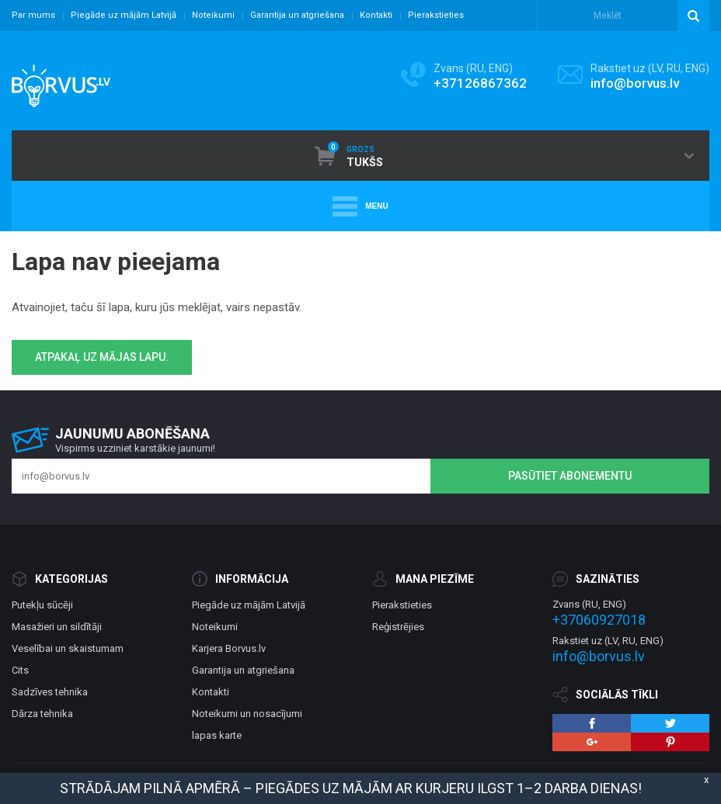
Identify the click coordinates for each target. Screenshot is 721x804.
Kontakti (376, 15)
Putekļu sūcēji (42, 605)
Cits (20, 670)
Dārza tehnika (42, 713)
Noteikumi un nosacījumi (247, 713)
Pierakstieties (436, 15)
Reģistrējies (398, 626)
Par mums (33, 15)
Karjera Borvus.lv (229, 648)
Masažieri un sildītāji (57, 626)
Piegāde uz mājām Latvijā (123, 15)
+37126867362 (480, 83)
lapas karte (217, 735)
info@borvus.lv (634, 83)
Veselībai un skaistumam (68, 648)
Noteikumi (213, 15)
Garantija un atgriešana (297, 15)
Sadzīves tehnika (50, 692)
